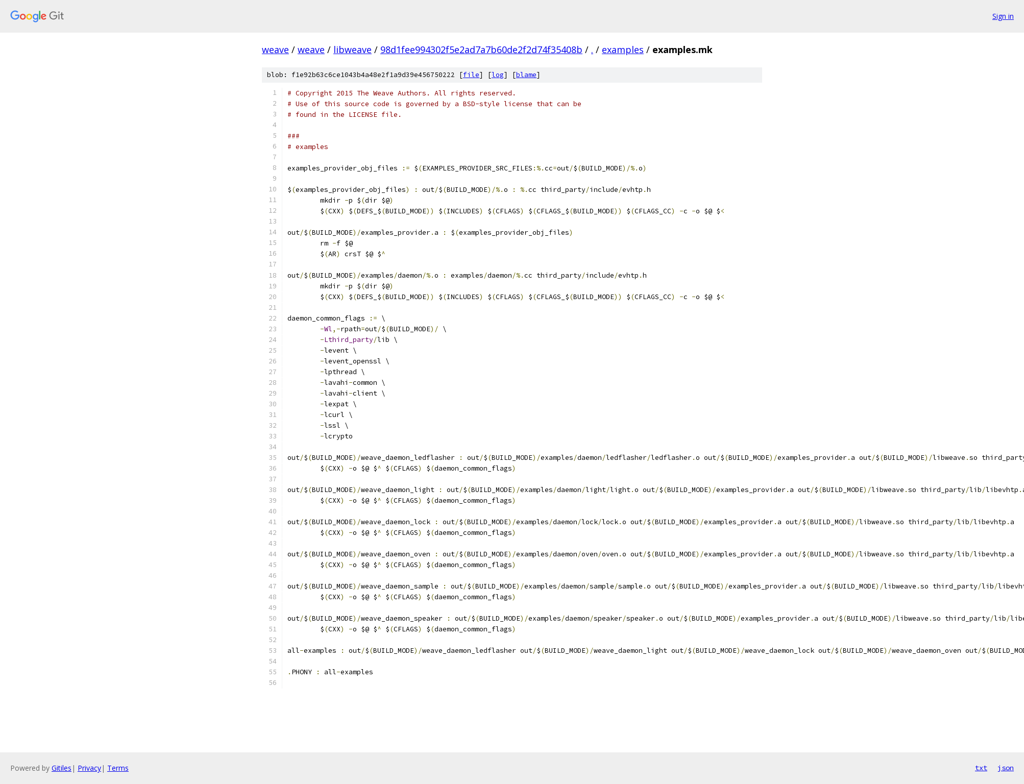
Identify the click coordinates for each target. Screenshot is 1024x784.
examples (623, 49)
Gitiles (61, 768)
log (498, 74)
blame (526, 74)
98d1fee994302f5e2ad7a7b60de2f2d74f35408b (481, 49)
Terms (118, 768)
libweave (352, 49)
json (1005, 767)
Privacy (89, 768)
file (471, 74)
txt (981, 767)
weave (275, 49)
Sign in (1003, 16)
